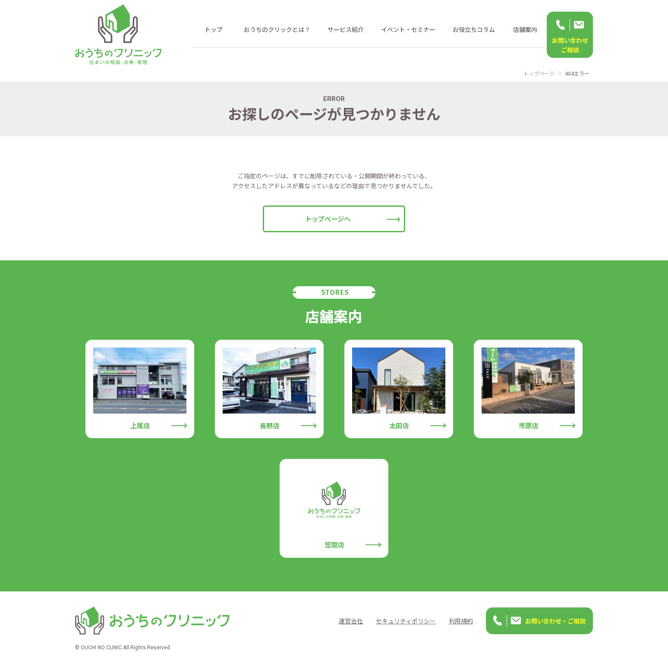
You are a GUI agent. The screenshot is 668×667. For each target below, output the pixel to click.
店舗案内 (525, 29)
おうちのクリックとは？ (277, 29)
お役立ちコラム (474, 29)
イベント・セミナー (408, 29)
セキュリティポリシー (406, 620)
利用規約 (461, 620)
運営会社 (351, 620)
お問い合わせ (570, 45)
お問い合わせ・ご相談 (555, 620)
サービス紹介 (346, 29)
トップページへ (327, 218)
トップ (214, 29)
